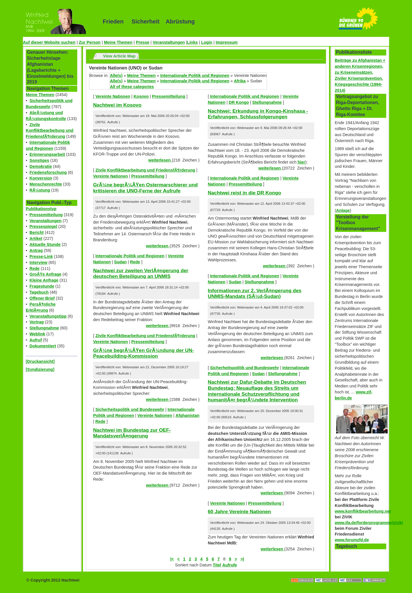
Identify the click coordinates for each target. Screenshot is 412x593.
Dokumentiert (42, 346)
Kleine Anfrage (43, 280)
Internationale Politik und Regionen (194, 75)
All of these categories (132, 86)
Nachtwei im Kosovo (117, 105)
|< (172, 559)
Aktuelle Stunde (45, 244)
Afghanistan (187, 415)
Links (192, 42)
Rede (34, 268)
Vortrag (36, 322)
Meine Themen (118, 42)
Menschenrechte (45, 184)
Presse (142, 42)
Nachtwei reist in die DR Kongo (244, 193)
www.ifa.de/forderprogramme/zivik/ (369, 522)
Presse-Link (41, 256)
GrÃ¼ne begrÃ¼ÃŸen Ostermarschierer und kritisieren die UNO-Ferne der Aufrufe (145, 188)
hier (301, 162)
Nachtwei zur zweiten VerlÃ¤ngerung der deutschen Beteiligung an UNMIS (140, 273)
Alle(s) (116, 75)
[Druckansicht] (40, 361)
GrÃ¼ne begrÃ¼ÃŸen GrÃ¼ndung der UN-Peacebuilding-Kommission (143, 353)
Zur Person (89, 42)
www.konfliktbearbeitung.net (363, 511)
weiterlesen (160, 160)
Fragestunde (41, 286)
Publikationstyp (41, 208)
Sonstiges (39, 160)
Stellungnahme (44, 328)
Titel (217, 565)
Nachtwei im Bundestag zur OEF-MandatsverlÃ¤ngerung (132, 433)
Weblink (37, 334)
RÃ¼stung (39, 190)
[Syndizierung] (40, 369)
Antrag (36, 250)
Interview (38, 262)
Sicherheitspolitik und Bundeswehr (129, 409)
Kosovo (141, 96)
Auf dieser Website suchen (49, 42)
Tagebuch (39, 292)
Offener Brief (42, 298)
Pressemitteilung (46, 214)
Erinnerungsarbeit (47, 154)
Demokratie (40, 166)
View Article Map (119, 56)
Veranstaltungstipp (48, 316)
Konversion (40, 178)
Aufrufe (229, 565)
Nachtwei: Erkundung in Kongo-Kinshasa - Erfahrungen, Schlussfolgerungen (258, 114)
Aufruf (35, 340)
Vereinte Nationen (112, 96)
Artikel (35, 238)
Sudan (120, 262)
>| (242, 559)
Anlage (343, 210)
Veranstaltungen (169, 42)
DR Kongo (239, 102)
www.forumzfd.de (352, 540)
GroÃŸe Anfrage (45, 274)
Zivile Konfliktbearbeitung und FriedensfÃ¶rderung (49, 130)
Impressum (227, 42)
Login (206, 42)
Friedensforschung (48, 172)
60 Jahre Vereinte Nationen (239, 511)
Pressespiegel (43, 226)
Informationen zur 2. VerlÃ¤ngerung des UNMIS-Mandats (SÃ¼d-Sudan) (254, 293)
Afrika (240, 81)
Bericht (36, 232)
